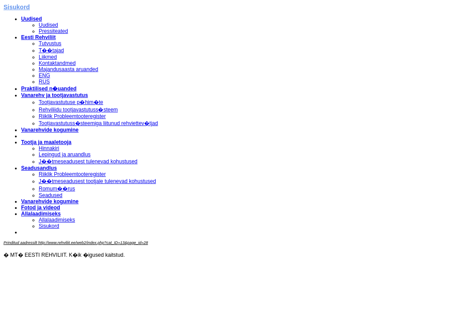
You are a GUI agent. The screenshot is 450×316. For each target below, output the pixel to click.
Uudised (31, 19)
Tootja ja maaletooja (46, 142)
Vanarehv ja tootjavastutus (54, 95)
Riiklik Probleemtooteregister (72, 116)
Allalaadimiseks (41, 214)
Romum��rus (57, 189)
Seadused (50, 195)
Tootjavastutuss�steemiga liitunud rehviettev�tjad (98, 123)
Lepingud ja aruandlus (65, 154)
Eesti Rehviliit (38, 37)
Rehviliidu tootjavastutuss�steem (78, 110)
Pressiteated (53, 31)
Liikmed (48, 57)
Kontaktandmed (57, 63)
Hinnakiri (49, 148)
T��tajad (51, 50)
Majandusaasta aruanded (68, 69)
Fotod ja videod (40, 208)
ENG (44, 75)
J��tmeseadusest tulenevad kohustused (88, 161)
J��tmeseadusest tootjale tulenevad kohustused (97, 181)
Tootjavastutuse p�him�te (71, 102)
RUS (44, 82)
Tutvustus (50, 43)
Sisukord (49, 226)
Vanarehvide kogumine (50, 130)
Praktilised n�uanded (48, 89)
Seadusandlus (39, 168)
